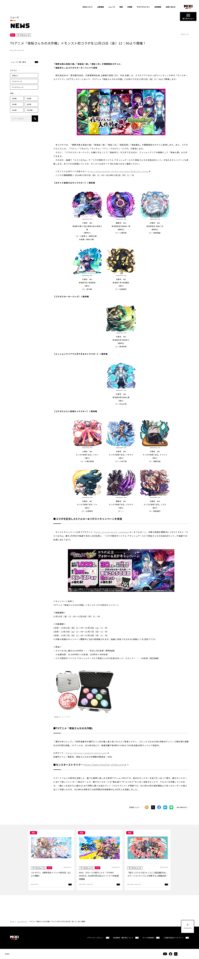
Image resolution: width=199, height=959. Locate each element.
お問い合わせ (171, 7)
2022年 (14, 110)
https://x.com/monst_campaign (112, 532)
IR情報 (129, 7)
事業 (121, 7)
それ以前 (29, 110)
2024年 (14, 104)
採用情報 (157, 7)
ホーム (12, 921)
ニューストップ (22, 921)
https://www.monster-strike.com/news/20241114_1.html (117, 171)
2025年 (29, 99)
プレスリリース (17, 81)
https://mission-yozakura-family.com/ (86, 753)
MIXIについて (88, 7)
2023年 (29, 104)
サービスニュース (17, 87)
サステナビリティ (143, 7)
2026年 (14, 99)
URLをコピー (184, 807)
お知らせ (15, 76)
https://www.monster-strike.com (104, 764)
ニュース (111, 7)
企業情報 (100, 7)
